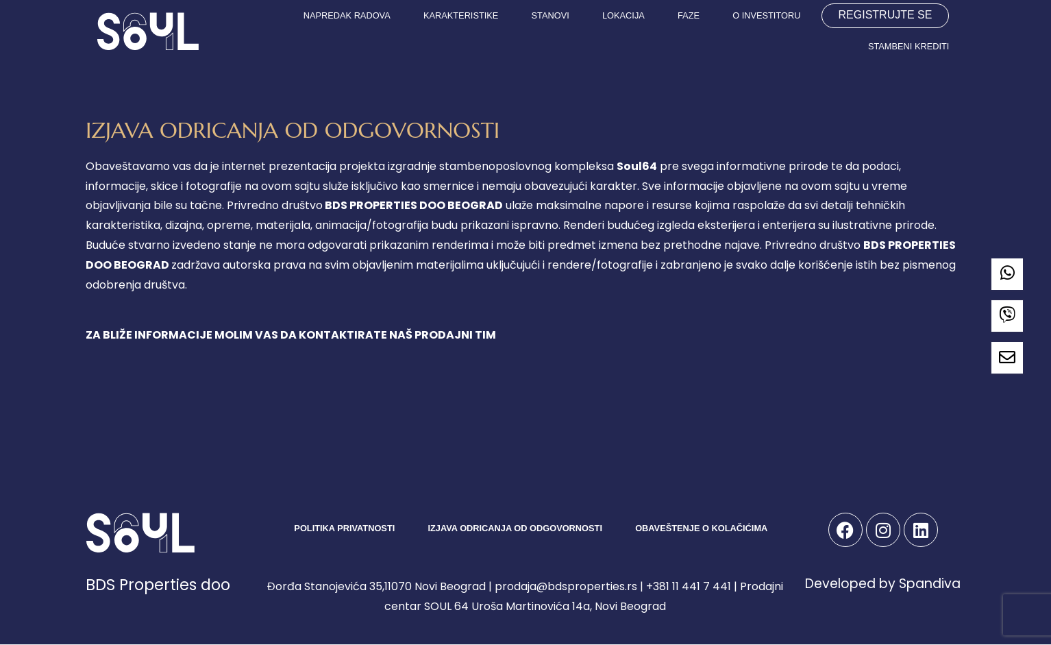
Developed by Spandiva (883, 583)
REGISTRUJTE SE (885, 15)
